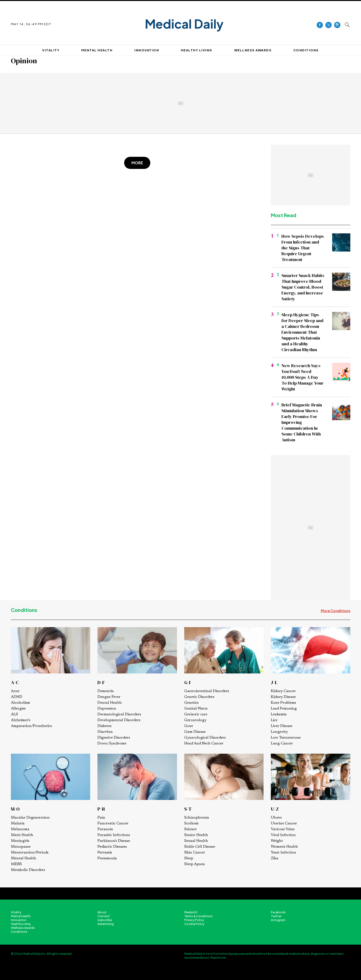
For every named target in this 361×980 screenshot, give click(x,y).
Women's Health (284, 847)
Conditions (24, 610)
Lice (274, 720)
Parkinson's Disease (113, 841)
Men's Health (22, 835)
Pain (101, 818)
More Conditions (335, 610)
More (137, 162)
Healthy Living (21, 924)
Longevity (279, 732)
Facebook (278, 912)
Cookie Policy (194, 924)
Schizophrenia (196, 818)
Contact (103, 916)
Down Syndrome (111, 743)
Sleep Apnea (194, 864)
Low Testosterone (286, 738)
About (102, 912)
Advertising (105, 924)
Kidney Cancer (283, 691)
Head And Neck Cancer (204, 743)
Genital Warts (196, 709)
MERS (16, 864)
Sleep (188, 858)
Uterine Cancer (284, 823)
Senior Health (196, 835)
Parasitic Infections (113, 835)
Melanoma (20, 829)
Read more (218, 957)
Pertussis (104, 852)
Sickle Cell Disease (199, 847)
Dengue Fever (108, 697)
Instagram (278, 920)
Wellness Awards (253, 50)
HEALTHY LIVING (196, 50)
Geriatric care (195, 714)
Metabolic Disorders (28, 870)
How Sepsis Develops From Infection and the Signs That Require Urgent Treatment (302, 247)
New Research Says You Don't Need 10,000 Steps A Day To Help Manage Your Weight (302, 377)
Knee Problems (283, 703)
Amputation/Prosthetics (31, 726)
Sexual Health (196, 841)
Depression (106, 709)
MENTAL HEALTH (97, 50)
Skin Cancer (194, 852)
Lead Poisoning (284, 709)
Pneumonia (107, 858)
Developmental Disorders (118, 720)
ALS (14, 714)
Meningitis (20, 841)
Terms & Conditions (198, 916)
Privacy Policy (194, 920)
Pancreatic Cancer (112, 823)
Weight (277, 841)
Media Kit (190, 912)
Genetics (191, 703)
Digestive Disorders (113, 738)
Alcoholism (20, 703)
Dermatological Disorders (119, 714)
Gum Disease (195, 732)
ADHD (16, 697)
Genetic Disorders (199, 697)
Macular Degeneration (30, 818)
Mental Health (23, 858)
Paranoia (105, 829)
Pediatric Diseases (112, 847)
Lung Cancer (282, 743)
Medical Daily (184, 24)
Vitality (16, 912)
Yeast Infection (283, 852)
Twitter (276, 916)
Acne (15, 691)
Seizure (190, 829)
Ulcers (276, 818)
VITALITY (50, 50)
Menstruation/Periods (29, 852)
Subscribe (104, 920)
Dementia (105, 691)
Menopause (21, 847)
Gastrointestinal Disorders (206, 691)
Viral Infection (283, 835)
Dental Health (109, 703)
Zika (274, 858)
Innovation (18, 920)
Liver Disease (281, 726)
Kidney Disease (283, 697)
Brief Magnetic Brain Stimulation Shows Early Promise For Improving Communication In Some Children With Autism (301, 422)
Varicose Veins (283, 829)
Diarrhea (105, 732)
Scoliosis (191, 823)
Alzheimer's (20, 720)
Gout (188, 726)
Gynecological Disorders (205, 738)
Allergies (18, 709)
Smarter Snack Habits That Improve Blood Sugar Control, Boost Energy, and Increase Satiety (302, 287)
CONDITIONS (306, 50)
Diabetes (104, 726)
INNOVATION (146, 50)
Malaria (17, 823)
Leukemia (279, 714)
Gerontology (195, 720)
